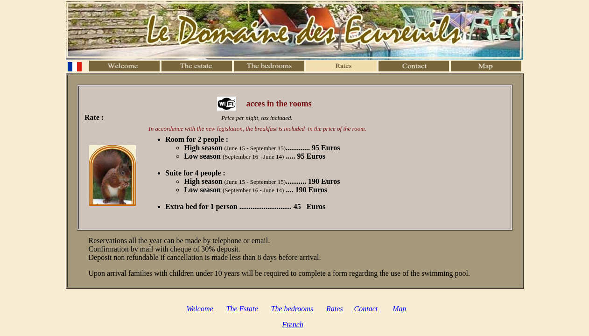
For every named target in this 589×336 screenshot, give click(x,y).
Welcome (199, 309)
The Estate (242, 309)
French (292, 325)
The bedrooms (292, 309)
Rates (334, 309)
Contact (366, 309)
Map (399, 309)
